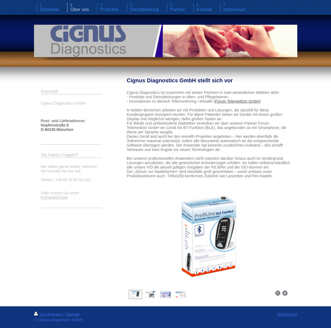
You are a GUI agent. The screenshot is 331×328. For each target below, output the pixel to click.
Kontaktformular (54, 197)
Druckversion (48, 314)
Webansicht (287, 314)
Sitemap (73, 314)
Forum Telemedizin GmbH (237, 101)
